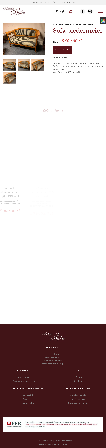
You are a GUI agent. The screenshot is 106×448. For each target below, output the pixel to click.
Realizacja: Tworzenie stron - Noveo (53, 444)
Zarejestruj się (78, 395)
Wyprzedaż (28, 403)
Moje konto (78, 399)
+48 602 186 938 (53, 360)
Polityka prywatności (25, 381)
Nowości (28, 395)
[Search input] (42, 2)
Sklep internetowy (78, 388)
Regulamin (24, 377)
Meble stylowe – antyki (28, 388)
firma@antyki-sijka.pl (53, 363)
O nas (78, 370)
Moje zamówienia (78, 403)
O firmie (78, 377)
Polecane (27, 399)
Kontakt (78, 381)
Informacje (24, 370)
